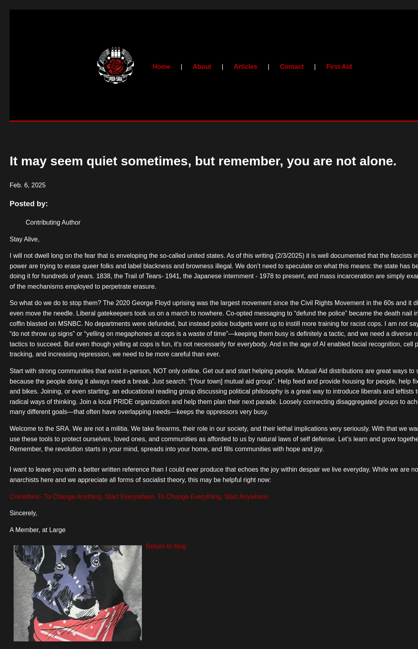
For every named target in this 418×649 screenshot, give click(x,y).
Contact (292, 66)
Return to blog (166, 546)
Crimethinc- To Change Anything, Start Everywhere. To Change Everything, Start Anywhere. (140, 496)
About (202, 66)
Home (161, 66)
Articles (245, 66)
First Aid (339, 66)
